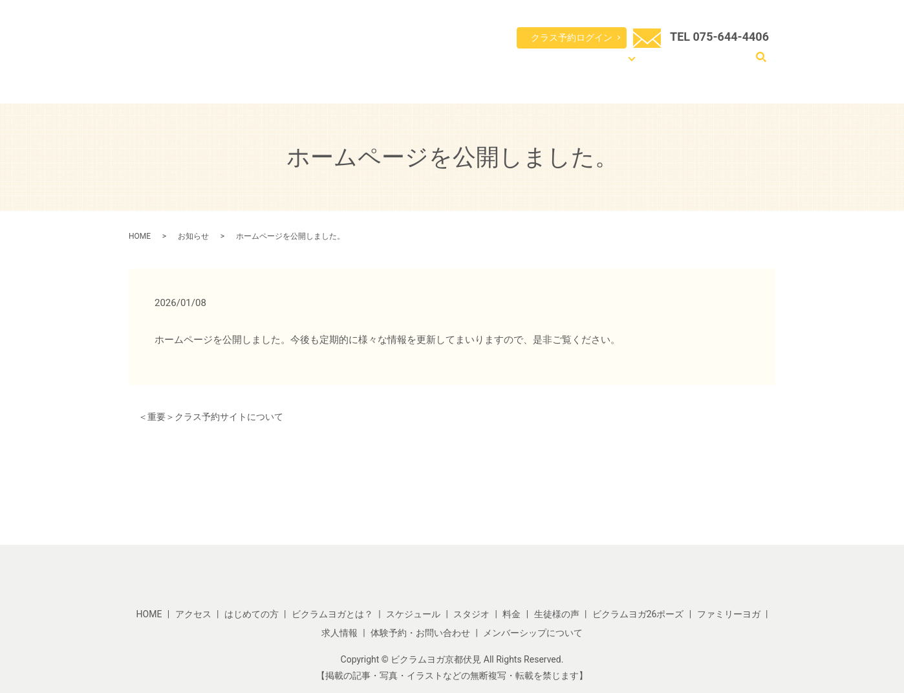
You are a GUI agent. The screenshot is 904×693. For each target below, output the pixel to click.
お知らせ (193, 236)
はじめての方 (419, 64)
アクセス (686, 64)
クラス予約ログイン (571, 37)
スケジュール (554, 64)
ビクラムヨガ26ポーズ (638, 614)
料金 (595, 64)
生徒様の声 (556, 614)
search (761, 64)
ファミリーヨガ (728, 614)
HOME (376, 64)
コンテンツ (631, 64)
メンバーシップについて (533, 633)
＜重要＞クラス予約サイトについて (210, 417)
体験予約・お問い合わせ (420, 633)
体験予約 (726, 64)
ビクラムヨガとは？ (487, 64)
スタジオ (471, 614)
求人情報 (339, 633)
